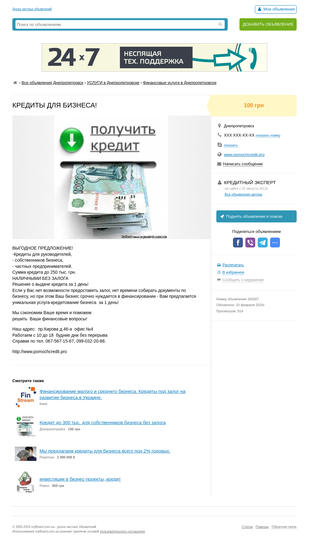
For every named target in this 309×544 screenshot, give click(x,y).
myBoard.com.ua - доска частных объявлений (63, 527)
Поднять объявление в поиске (250, 216)
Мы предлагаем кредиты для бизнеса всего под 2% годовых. (105, 450)
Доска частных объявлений (32, 9)
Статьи (247, 527)
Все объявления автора (243, 194)
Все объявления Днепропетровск (52, 82)
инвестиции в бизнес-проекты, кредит (80, 479)
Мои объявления (276, 9)
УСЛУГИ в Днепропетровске (113, 82)
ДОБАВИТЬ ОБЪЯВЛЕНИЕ (268, 24)
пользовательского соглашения (122, 531)
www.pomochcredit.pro (244, 154)
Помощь (262, 527)
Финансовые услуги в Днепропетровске (180, 82)
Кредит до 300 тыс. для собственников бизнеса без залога (103, 422)
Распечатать (233, 265)
